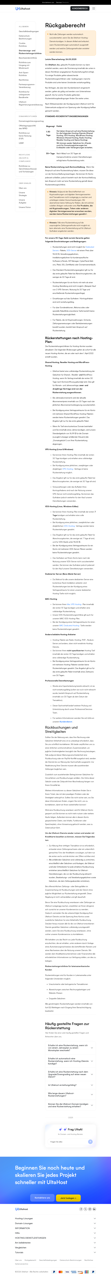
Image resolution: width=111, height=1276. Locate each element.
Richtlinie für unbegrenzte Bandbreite (24, 95)
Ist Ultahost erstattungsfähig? (62, 1085)
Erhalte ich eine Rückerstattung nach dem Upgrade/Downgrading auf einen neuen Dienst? (68, 1074)
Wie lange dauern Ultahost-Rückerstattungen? (61, 1094)
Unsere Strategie (23, 194)
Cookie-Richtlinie (23, 44)
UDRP (21, 143)
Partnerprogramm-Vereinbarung (27, 85)
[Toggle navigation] (93, 8)
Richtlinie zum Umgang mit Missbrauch (25, 65)
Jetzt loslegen (69, 1198)
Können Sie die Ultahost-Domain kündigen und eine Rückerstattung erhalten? (68, 1105)
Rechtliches (24, 80)
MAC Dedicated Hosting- (69, 626)
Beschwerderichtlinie (28, 58)
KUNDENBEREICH (80, 8)
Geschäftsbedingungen (29, 31)
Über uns (23, 188)
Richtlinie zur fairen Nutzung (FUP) (25, 136)
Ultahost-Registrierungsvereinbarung (31, 103)
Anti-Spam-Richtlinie (24, 74)
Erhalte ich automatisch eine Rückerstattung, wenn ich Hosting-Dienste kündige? (68, 1061)
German (62, 2)
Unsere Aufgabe (22, 201)
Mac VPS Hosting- (74, 604)
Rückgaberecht (31, 1260)
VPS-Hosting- (68, 469)
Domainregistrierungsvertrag (31, 121)
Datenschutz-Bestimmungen (25, 37)
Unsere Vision (25, 207)
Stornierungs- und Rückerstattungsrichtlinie (30, 52)
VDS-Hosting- (70, 526)
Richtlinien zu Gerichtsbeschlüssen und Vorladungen (28, 169)
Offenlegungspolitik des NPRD (27, 127)
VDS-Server (71, 250)
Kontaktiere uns (48, 2)
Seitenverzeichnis (22, 1264)
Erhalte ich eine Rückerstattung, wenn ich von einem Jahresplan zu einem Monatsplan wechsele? (68, 1048)
